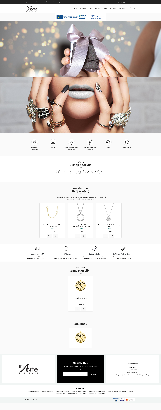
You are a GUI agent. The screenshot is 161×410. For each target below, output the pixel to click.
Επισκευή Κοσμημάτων (47, 391)
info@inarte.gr (134, 372)
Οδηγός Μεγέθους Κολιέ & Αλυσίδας (117, 391)
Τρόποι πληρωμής (72, 393)
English (131, 2)
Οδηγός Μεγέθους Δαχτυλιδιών (97, 391)
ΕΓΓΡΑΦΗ (94, 374)
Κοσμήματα (83, 8)
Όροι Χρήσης (92, 393)
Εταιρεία (131, 391)
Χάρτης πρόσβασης (144, 375)
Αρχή (75, 8)
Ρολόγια (105, 8)
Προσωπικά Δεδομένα (33, 391)
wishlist (107, 2)
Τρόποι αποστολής (60, 393)
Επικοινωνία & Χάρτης (54, 2)
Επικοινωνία (101, 393)
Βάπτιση (97, 8)
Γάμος (90, 8)
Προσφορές (122, 8)
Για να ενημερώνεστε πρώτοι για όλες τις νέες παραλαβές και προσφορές (80, 368)
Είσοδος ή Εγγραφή (119, 2)
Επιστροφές (83, 393)
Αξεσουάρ (113, 8)
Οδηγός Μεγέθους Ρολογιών (79, 391)
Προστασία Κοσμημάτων (62, 391)
